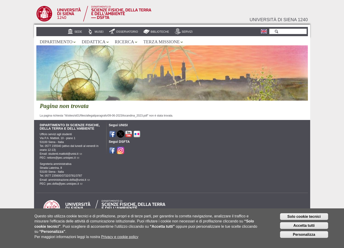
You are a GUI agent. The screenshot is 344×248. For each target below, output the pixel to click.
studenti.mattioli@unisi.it (65, 153)
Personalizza (304, 237)
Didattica (94, 41)
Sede (78, 31)
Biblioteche (159, 31)
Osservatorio (127, 31)
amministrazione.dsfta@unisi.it (69, 179)
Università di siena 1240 (279, 19)
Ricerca (124, 41)
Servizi (187, 31)
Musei (99, 31)
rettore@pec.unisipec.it (63, 157)
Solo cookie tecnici (304, 219)
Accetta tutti (304, 228)
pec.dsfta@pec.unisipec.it (64, 183)
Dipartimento (56, 41)
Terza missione (161, 41)
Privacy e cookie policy (119, 240)
